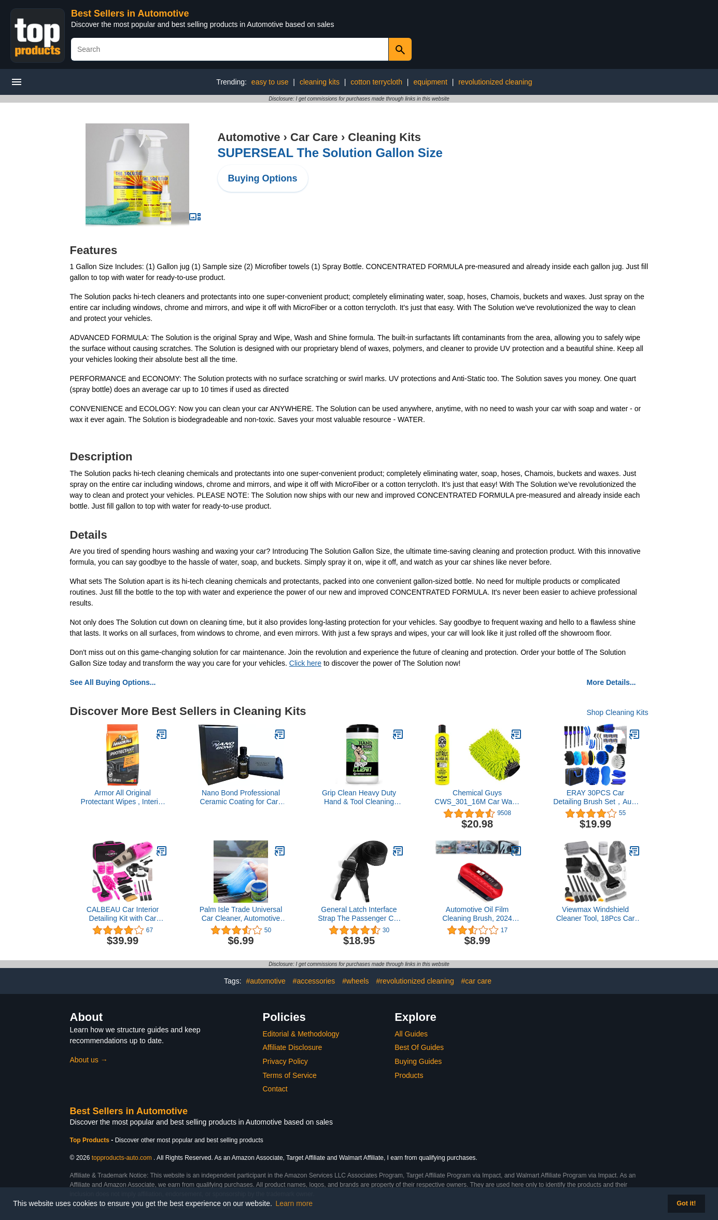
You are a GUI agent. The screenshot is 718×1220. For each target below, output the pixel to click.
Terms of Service (290, 1075)
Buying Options (263, 178)
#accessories (314, 981)
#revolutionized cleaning (415, 981)
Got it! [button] (686, 1203)
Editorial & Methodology (301, 1034)
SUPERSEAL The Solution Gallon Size (330, 153)
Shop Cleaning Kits (617, 712)
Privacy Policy (285, 1061)
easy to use (270, 82)
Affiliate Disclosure (292, 1047)
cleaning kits (320, 82)
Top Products (90, 1140)
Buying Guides (418, 1061)
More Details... (611, 682)
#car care (476, 981)
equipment (430, 82)
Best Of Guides (419, 1047)
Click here (305, 663)
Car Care (314, 137)
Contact (275, 1089)
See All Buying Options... (113, 682)
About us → (89, 1060)
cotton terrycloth (376, 82)
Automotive (249, 137)
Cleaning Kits (384, 137)
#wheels (355, 981)
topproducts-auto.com (122, 1157)
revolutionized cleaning (495, 82)
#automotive (265, 981)
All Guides (411, 1034)
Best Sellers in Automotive (130, 13)
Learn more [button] (294, 1203)
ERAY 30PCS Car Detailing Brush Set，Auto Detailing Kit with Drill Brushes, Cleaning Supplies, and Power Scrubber (595, 797)
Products (409, 1075)
